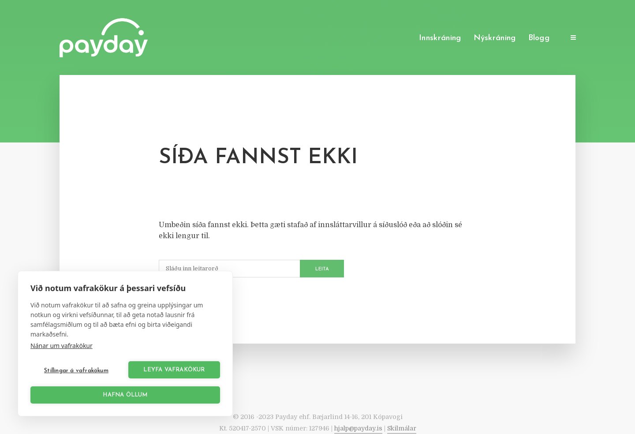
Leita (322, 269)
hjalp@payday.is (358, 428)
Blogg (539, 38)
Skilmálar (401, 428)
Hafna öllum (125, 395)
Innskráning (440, 38)
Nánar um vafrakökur (61, 345)
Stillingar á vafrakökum (76, 371)
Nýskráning (495, 38)
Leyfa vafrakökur (174, 370)
